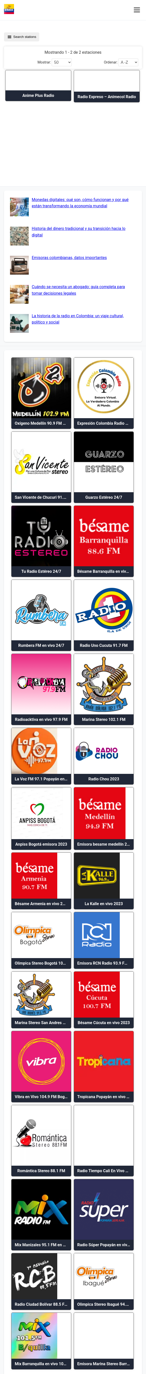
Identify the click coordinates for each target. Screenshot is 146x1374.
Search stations (21, 36)
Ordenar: (111, 62)
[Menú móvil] (137, 10)
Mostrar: (44, 62)
